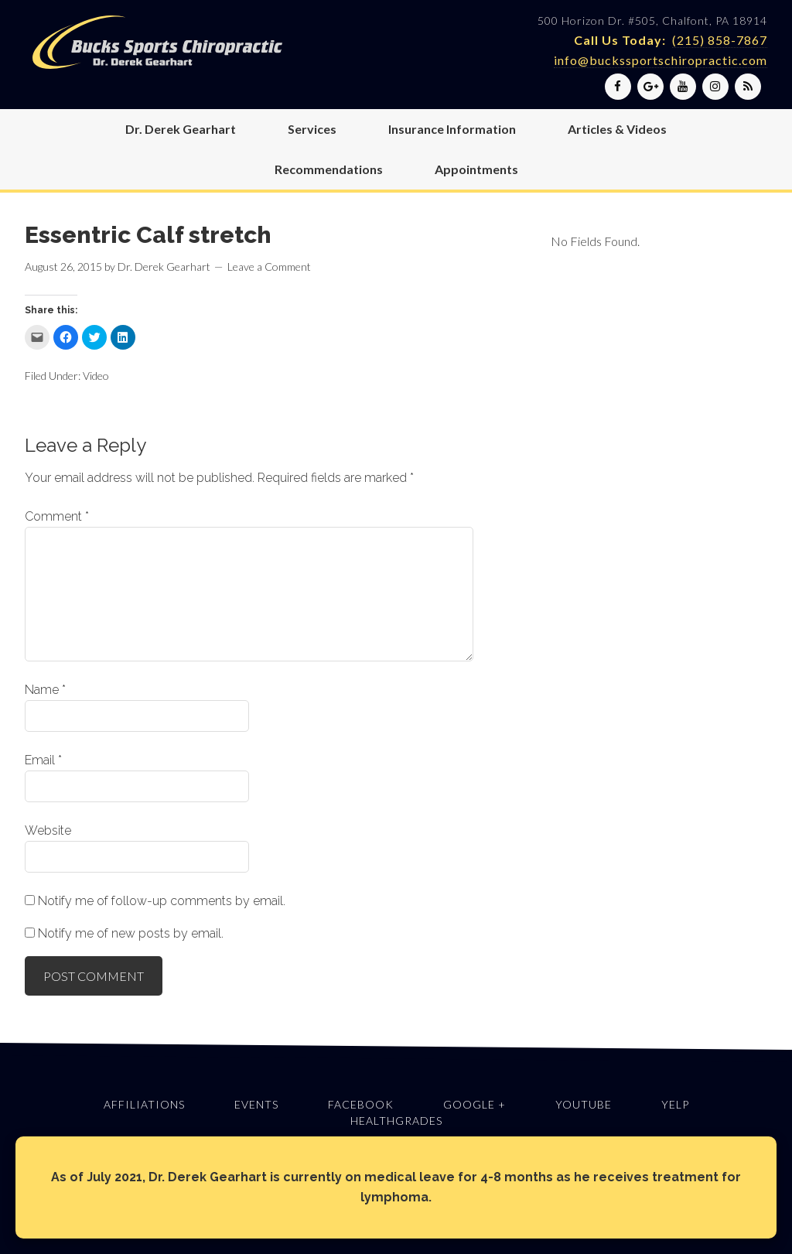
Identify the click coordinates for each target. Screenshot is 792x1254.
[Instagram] (715, 86)
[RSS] (748, 86)
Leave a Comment (269, 266)
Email (43, 760)
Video (96, 375)
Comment (57, 516)
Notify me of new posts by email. (131, 933)
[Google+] (650, 86)
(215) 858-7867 (719, 39)
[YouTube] (683, 86)
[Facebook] (618, 86)
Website (48, 830)
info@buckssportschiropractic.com (660, 60)
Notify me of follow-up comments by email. (161, 901)
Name (45, 689)
